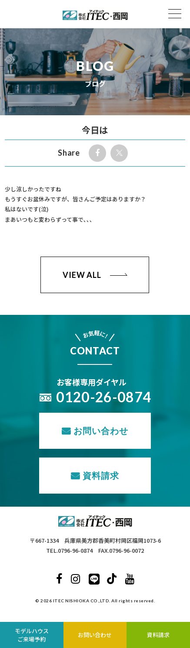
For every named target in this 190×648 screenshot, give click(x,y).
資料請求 (101, 475)
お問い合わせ (100, 430)
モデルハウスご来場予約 (32, 635)
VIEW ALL (82, 275)
